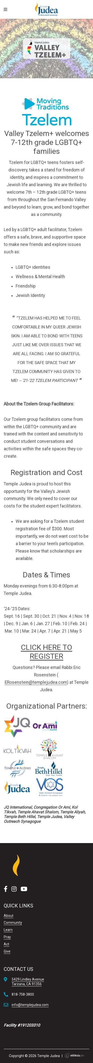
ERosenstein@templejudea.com (36, 682)
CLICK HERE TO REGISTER (46, 652)
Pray (7, 937)
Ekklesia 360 (74, 1055)
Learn (8, 930)
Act (6, 944)
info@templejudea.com (30, 1005)
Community (13, 923)
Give (7, 951)
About (8, 916)
